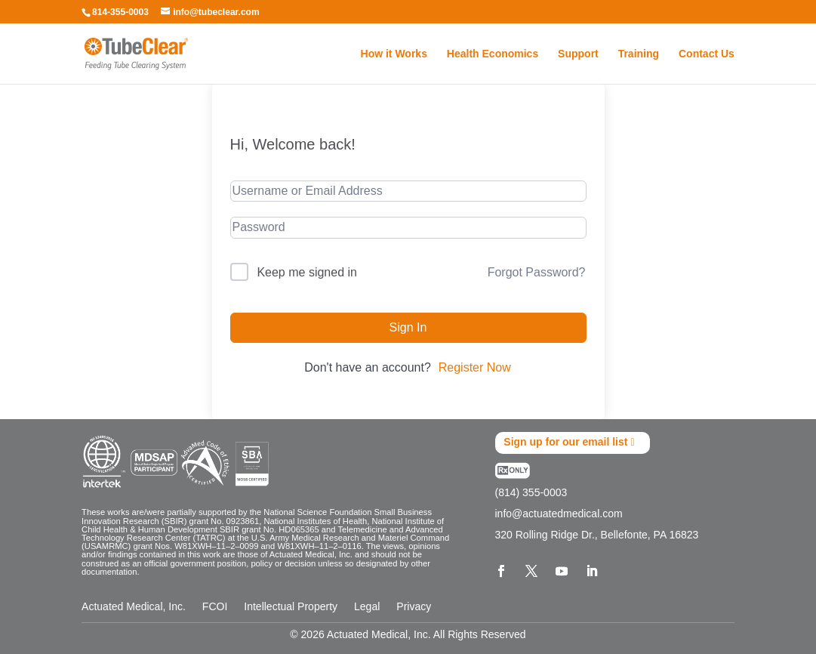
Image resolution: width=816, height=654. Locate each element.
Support (578, 54)
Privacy (413, 606)
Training (638, 54)
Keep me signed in (307, 272)
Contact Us (706, 54)
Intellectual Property (290, 606)
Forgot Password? (537, 272)
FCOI (214, 606)
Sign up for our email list (565, 443)
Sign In (408, 327)
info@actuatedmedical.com (559, 513)
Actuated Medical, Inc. (134, 606)
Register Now (475, 367)
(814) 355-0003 (531, 492)
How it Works (394, 54)
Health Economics (492, 54)
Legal (367, 606)
